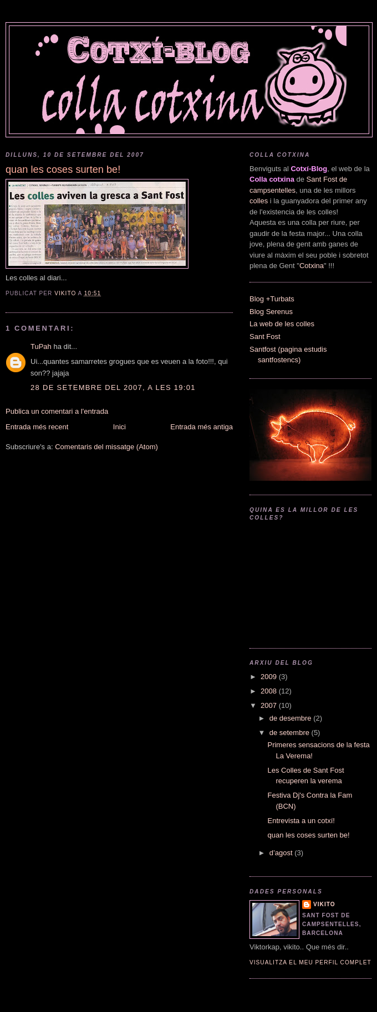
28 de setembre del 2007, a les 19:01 (113, 387)
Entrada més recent (37, 427)
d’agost (282, 853)
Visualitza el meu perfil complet (310, 962)
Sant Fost (265, 336)
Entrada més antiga (201, 427)
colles (258, 201)
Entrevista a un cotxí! (300, 820)
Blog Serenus (271, 311)
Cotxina (311, 265)
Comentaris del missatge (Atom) (106, 447)
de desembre (291, 718)
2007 (270, 705)
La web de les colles (281, 324)
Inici (119, 427)
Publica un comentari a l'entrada (57, 411)
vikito (324, 904)
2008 (270, 691)
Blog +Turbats (271, 299)
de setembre (290, 732)
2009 (270, 676)
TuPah (41, 346)
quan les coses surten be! (308, 835)
